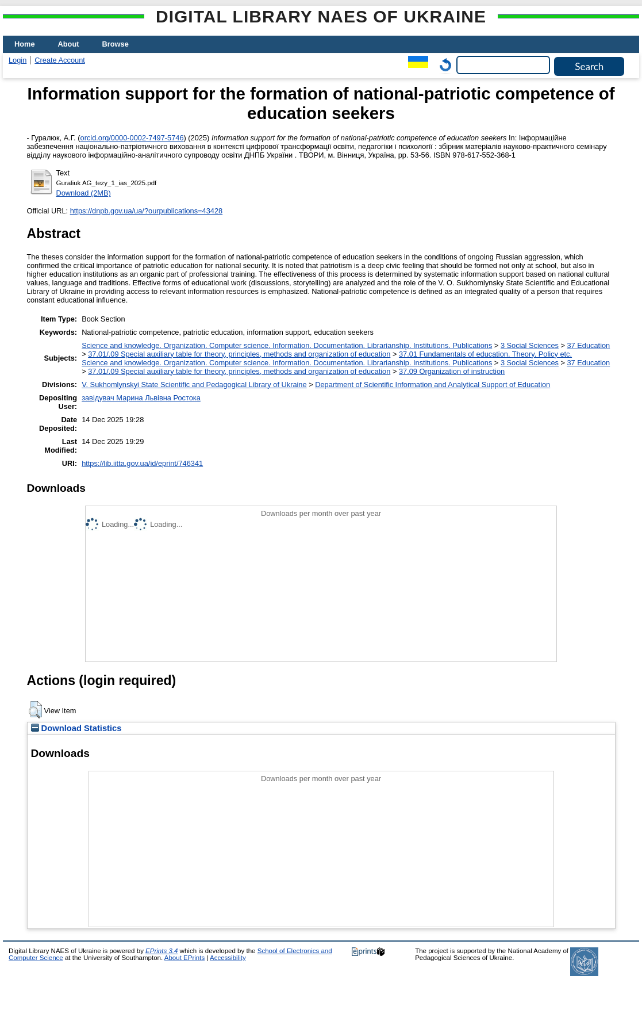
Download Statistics (76, 728)
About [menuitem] (68, 44)
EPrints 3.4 (161, 950)
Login (17, 60)
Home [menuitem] (24, 44)
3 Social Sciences (530, 345)
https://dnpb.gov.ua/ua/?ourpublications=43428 (146, 210)
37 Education (588, 345)
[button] (35, 709)
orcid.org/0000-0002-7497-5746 (132, 137)
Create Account (59, 60)
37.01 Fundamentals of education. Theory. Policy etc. (485, 354)
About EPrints (184, 957)
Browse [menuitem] (115, 44)
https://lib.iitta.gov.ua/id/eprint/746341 (142, 463)
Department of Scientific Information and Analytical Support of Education (432, 384)
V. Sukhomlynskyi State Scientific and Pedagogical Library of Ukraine (194, 384)
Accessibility (228, 957)
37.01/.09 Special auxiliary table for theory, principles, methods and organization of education (239, 354)
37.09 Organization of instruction (452, 371)
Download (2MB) (83, 193)
